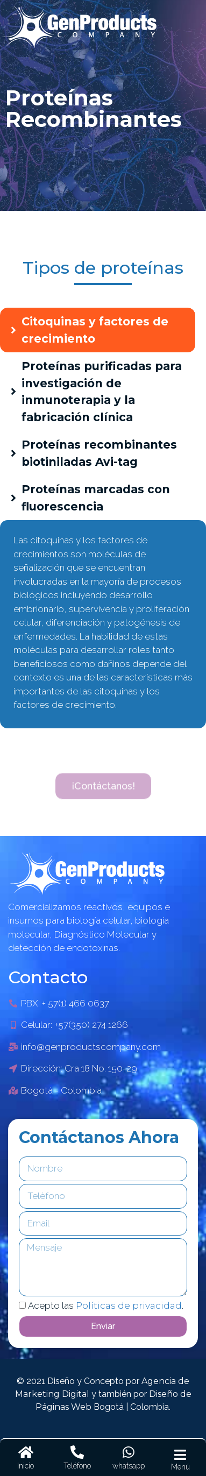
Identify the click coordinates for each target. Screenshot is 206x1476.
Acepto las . (105, 1305)
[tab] (97, 330)
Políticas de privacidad (129, 1305)
